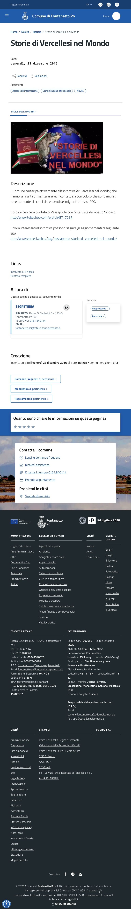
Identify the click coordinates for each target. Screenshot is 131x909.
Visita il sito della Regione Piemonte (59, 740)
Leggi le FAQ (18, 778)
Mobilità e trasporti (49, 601)
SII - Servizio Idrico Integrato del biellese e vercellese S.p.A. (72, 773)
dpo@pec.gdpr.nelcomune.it (88, 718)
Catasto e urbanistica (51, 573)
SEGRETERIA (25, 306)
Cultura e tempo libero (51, 579)
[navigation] (7, 16)
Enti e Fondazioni (20, 568)
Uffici (13, 557)
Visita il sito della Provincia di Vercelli (59, 745)
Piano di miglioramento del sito (21, 767)
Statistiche (17, 855)
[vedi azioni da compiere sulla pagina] (38, 76)
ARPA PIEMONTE (49, 778)
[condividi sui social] (19, 76)
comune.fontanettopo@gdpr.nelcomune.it (91, 714)
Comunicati (92, 557)
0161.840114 (23, 649)
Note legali (17, 833)
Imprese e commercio (51, 595)
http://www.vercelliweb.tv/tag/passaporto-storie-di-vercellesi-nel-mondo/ (64, 238)
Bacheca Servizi (19, 816)
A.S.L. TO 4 (45, 762)
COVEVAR (44, 767)
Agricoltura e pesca (50, 546)
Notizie (37, 32)
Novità (25, 32)
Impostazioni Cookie (22, 838)
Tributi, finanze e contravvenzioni (57, 611)
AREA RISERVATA (63, 903)
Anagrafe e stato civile (51, 557)
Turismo (43, 617)
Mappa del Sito (19, 860)
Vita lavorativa (47, 622)
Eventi (109, 550)
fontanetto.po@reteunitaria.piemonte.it (38, 328)
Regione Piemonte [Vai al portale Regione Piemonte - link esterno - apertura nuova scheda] (20, 4)
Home (14, 32)
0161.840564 (23, 653)
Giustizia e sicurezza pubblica (55, 590)
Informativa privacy (21, 827)
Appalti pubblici (47, 562)
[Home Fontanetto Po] (46, 16)
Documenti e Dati (20, 562)
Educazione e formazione (53, 584)
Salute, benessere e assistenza (56, 606)
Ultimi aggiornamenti (22, 849)
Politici (14, 584)
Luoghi (109, 555)
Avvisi (89, 551)
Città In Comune (87, 890)
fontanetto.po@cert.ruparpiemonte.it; (39, 665)
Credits (14, 844)
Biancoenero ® (94, 895)
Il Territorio (111, 560)
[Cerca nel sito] (116, 16)
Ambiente (44, 551)
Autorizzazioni (47, 568)
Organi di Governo (21, 546)
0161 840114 (38, 320)
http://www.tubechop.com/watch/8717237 (41, 217)
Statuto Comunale (21, 822)
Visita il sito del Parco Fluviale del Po (59, 751)
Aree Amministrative (22, 551)
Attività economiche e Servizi (112, 593)
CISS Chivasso (47, 756)
